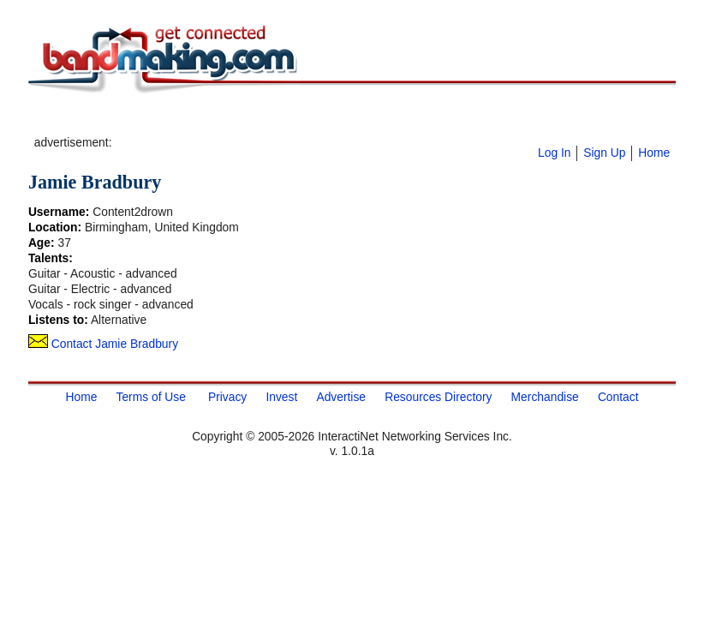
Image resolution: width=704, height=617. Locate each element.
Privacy (227, 397)
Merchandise (545, 397)
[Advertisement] (315, 121)
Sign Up (604, 152)
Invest (281, 397)
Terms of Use (150, 397)
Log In (554, 152)
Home (654, 152)
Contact (618, 397)
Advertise (341, 397)
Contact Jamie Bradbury (103, 343)
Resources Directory (438, 397)
